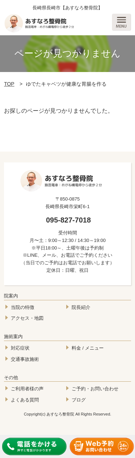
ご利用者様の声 (27, 388)
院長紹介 (81, 307)
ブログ (79, 400)
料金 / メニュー (88, 348)
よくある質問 (25, 400)
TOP (9, 84)
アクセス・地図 (27, 318)
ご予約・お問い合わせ (95, 388)
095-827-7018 (68, 220)
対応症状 (20, 348)
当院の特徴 (22, 307)
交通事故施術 (25, 359)
